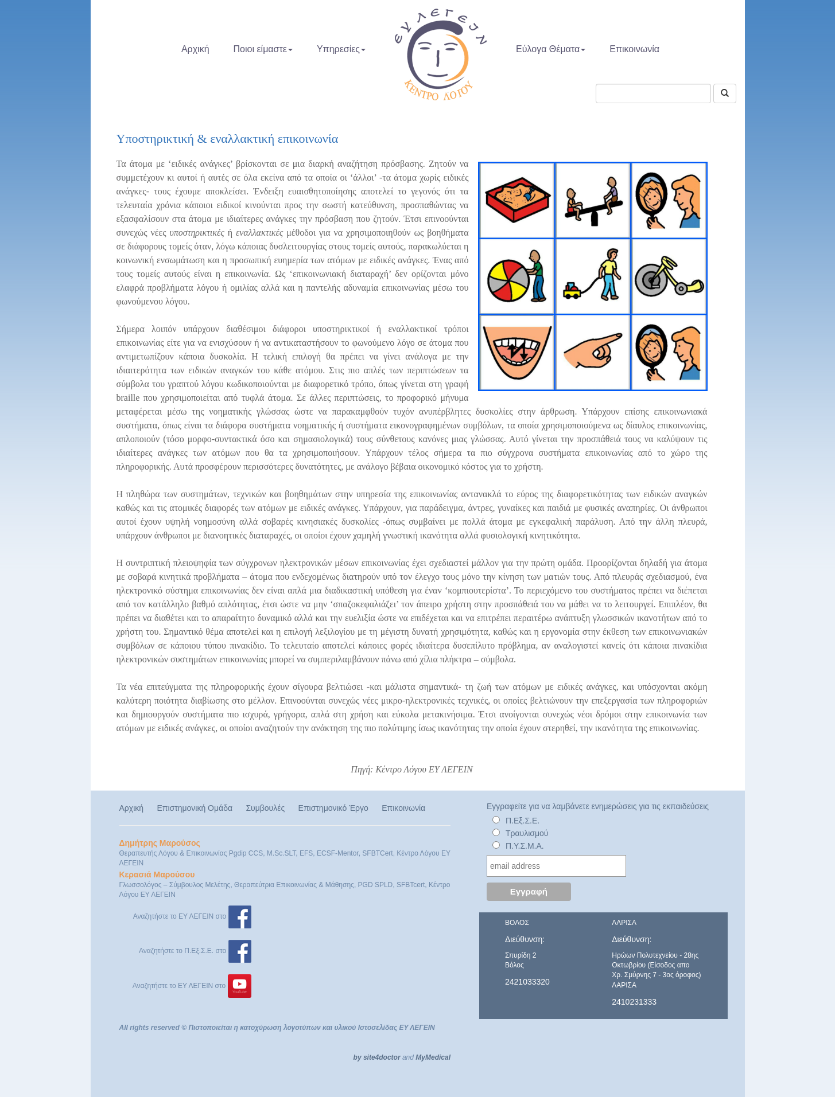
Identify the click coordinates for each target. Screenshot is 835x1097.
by (358, 1057)
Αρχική (195, 49)
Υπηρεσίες (341, 49)
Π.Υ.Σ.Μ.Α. (525, 845)
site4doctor (382, 1057)
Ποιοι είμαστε (263, 49)
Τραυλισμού (527, 833)
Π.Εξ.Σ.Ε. (522, 820)
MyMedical (432, 1057)
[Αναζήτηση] (724, 93)
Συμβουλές (265, 808)
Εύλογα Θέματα (550, 49)
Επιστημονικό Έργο (333, 808)
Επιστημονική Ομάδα (194, 808)
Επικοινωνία (634, 49)
